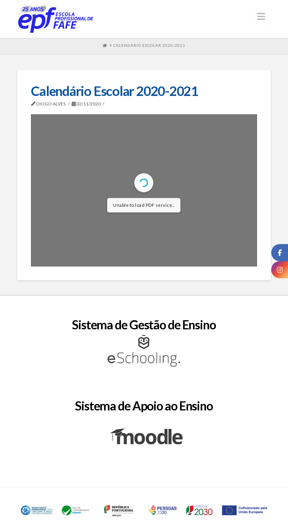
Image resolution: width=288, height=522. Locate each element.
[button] (261, 16)
